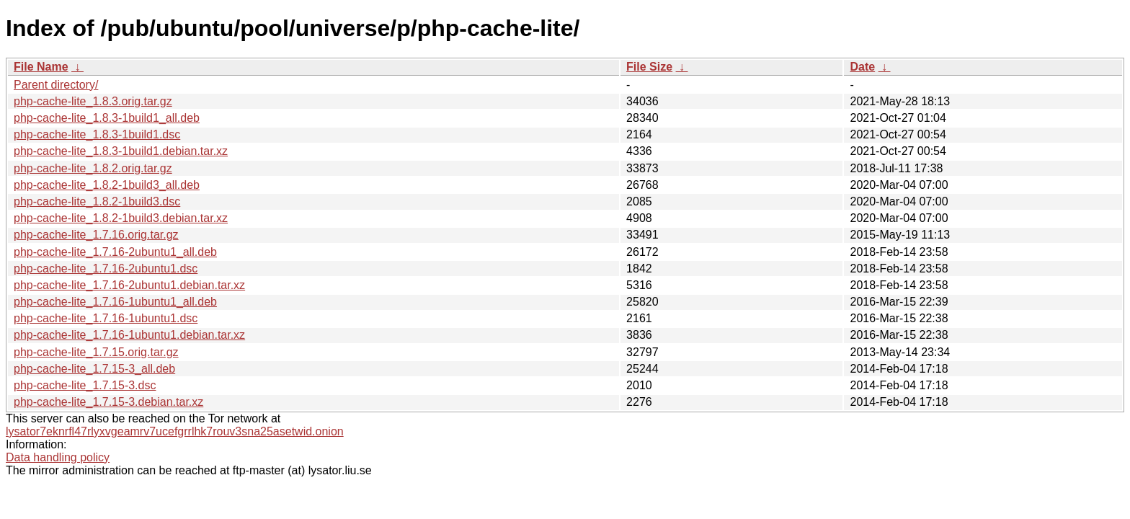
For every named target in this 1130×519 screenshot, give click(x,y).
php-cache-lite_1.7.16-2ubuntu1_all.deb (115, 252)
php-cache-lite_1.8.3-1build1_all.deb (107, 118)
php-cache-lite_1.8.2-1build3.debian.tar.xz (121, 218)
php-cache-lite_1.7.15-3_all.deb (94, 369)
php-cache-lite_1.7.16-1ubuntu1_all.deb (115, 302)
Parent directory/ (56, 85)
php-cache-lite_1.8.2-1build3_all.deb (107, 185)
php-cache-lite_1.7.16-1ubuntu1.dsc (105, 318)
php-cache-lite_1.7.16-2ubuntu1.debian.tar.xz (129, 285)
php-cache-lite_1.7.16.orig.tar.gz (96, 235)
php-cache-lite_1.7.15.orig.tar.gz (96, 352)
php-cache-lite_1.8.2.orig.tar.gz (93, 168)
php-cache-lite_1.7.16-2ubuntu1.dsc (105, 268)
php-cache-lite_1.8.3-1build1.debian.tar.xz (121, 151)
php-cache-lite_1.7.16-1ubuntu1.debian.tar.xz (129, 335)
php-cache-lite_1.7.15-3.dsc (85, 385)
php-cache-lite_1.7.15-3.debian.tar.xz (108, 402)
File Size (649, 67)
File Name (41, 67)
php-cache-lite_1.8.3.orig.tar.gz (93, 101)
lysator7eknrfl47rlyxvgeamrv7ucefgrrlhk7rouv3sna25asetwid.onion (175, 431)
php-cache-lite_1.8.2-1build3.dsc (97, 201)
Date (862, 67)
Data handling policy (58, 457)
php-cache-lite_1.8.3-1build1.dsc (97, 134)
